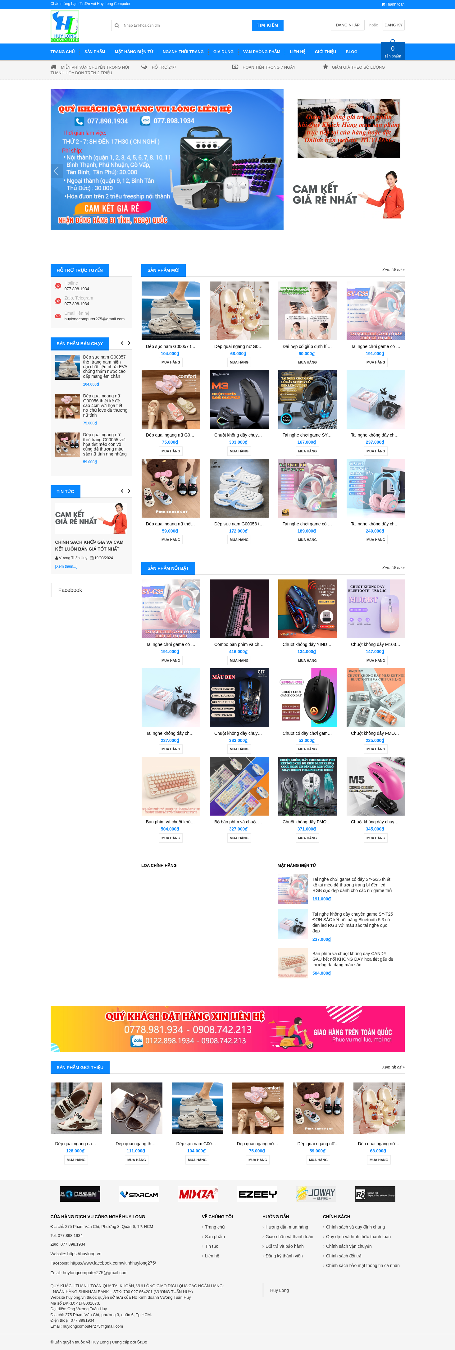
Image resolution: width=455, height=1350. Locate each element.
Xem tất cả (393, 270)
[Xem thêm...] (66, 566)
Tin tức (211, 1246)
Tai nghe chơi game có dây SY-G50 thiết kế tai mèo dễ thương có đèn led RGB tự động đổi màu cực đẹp (351, 969)
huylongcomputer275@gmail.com (95, 319)
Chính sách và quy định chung (355, 1226)
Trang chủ (215, 1226)
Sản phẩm (215, 1236)
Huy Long (279, 1290)
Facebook (70, 590)
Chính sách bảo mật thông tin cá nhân (363, 1265)
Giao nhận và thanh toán (289, 1236)
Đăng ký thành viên (284, 1255)
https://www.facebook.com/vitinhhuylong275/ (113, 1263)
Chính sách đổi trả (344, 1255)
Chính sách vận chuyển (349, 1246)
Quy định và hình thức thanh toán (358, 1236)
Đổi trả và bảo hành (285, 1246)
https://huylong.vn (84, 1253)
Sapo (142, 1341)
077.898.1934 (77, 288)
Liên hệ (212, 1255)
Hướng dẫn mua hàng (287, 1226)
